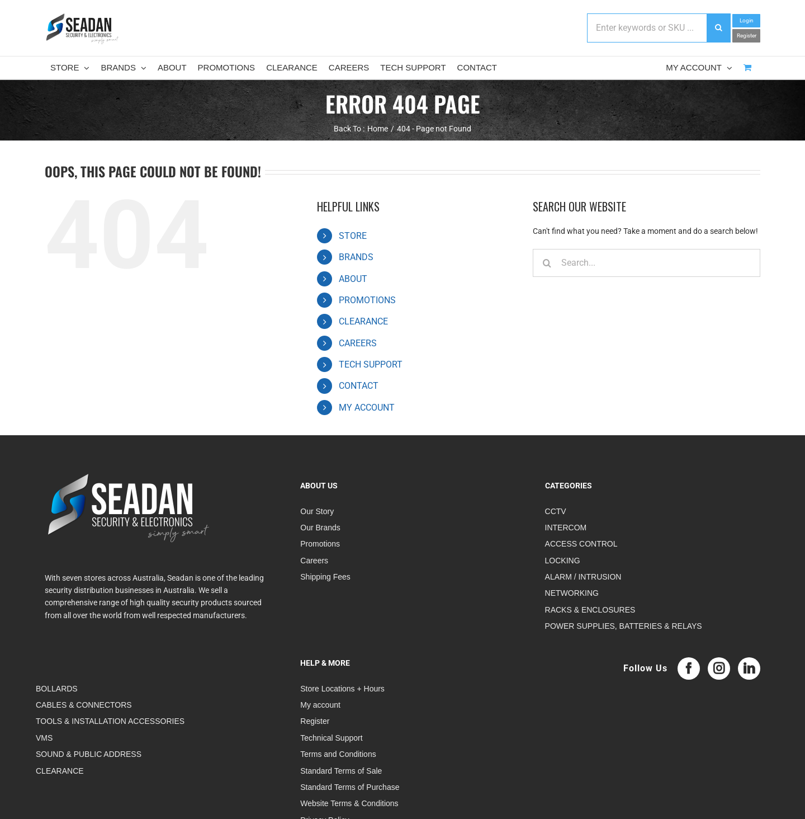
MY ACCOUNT (367, 407)
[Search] (547, 263)
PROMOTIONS (367, 300)
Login (747, 20)
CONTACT (358, 385)
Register (746, 35)
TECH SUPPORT (370, 364)
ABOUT (353, 279)
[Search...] (646, 263)
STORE (353, 235)
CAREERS (358, 343)
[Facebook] (689, 668)
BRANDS (356, 257)
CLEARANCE (363, 321)
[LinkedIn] (749, 668)
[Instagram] (719, 668)
